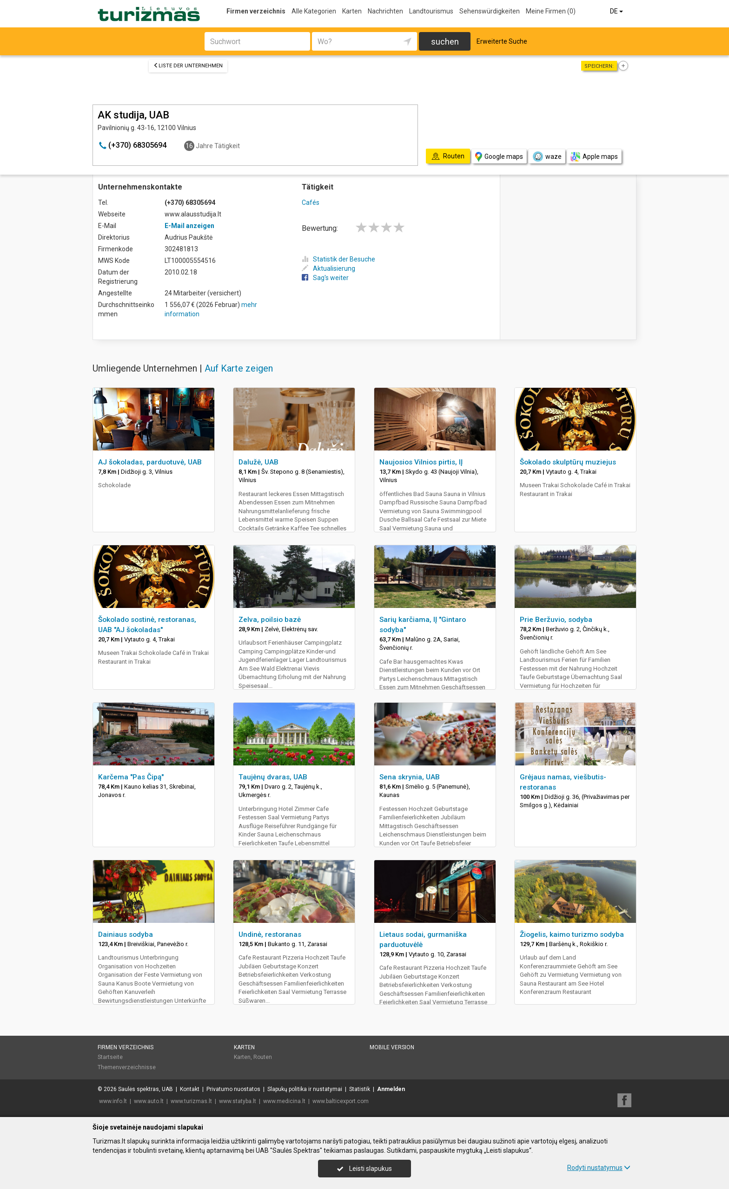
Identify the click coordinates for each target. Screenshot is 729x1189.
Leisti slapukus (364, 1168)
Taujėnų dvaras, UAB (273, 777)
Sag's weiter (325, 277)
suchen (445, 41)
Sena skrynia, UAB (409, 777)
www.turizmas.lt (191, 1101)
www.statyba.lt (237, 1101)
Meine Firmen (551, 11)
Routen (262, 1057)
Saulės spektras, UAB (145, 1089)
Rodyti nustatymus (598, 1167)
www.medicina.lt (284, 1101)
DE (617, 11)
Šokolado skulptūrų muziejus (568, 462)
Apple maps (594, 157)
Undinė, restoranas (270, 934)
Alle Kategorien (314, 11)
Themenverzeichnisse (127, 1067)
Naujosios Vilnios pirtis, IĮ (421, 462)
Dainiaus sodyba (125, 934)
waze (547, 156)
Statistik (359, 1089)
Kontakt (189, 1089)
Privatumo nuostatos (233, 1089)
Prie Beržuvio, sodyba (556, 619)
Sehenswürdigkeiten (489, 11)
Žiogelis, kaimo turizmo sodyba (572, 934)
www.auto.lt (149, 1101)
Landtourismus (431, 11)
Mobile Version (392, 1047)
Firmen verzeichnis (255, 11)
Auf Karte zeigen (239, 368)
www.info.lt (113, 1101)
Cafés (310, 202)
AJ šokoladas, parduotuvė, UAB (150, 462)
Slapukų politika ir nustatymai (304, 1089)
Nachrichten (385, 11)
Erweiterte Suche (502, 41)
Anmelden (391, 1089)
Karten (352, 11)
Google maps (499, 157)
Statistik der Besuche (338, 259)
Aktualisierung (328, 268)
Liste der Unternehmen (188, 66)
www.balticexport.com (340, 1101)
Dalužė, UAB (258, 462)
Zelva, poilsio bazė (270, 619)
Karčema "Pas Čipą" (131, 777)
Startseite (110, 1057)
